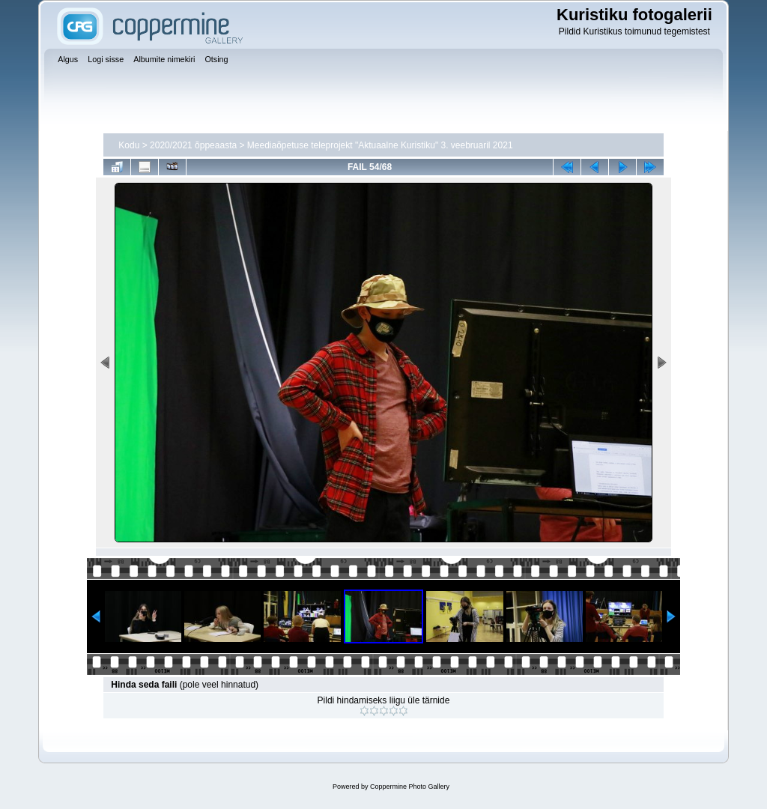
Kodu (128, 145)
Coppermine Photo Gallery (409, 786)
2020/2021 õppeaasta (193, 145)
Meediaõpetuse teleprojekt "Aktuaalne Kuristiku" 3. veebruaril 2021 (380, 145)
